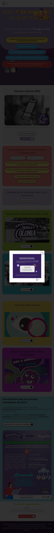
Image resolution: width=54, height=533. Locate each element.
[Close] (42, 253)
